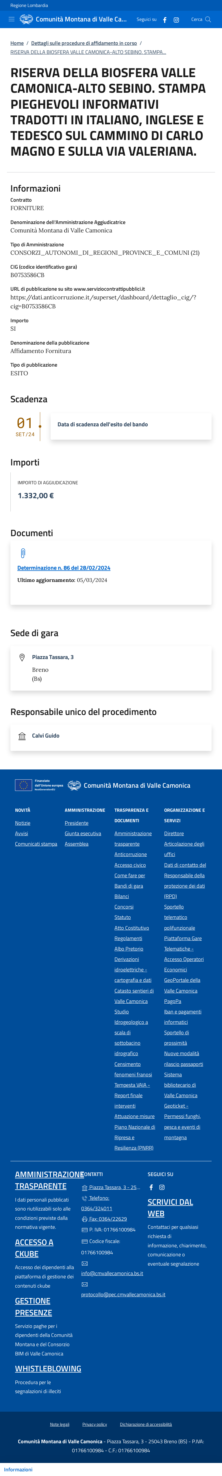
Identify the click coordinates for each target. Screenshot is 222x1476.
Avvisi (21, 833)
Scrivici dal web (170, 1207)
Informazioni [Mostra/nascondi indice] (18, 1469)
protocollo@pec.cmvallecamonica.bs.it (110, 1289)
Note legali (59, 1424)
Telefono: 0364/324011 (96, 1203)
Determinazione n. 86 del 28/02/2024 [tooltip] (63, 567)
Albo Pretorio (135, 948)
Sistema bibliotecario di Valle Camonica (185, 1085)
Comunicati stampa (36, 844)
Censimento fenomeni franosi (133, 1069)
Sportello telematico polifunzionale (179, 917)
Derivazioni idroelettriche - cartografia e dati (132, 969)
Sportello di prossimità (176, 1038)
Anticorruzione (130, 854)
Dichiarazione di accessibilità (146, 1424)
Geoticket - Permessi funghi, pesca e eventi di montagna (185, 1121)
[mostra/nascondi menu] (11, 19)
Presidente (76, 823)
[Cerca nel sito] (208, 19)
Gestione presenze (33, 1306)
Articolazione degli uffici (184, 849)
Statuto (122, 917)
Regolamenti (128, 938)
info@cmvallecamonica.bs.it (110, 1268)
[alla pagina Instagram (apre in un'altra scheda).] (174, 19)
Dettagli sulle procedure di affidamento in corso (84, 43)
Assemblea (76, 844)
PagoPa (185, 1000)
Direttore (174, 833)
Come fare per (129, 875)
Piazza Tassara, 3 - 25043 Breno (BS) (110, 1186)
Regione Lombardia (29, 5)
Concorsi (124, 907)
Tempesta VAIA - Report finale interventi (132, 1095)
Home (17, 43)
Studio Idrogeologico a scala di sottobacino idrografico (131, 1033)
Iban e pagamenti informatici (182, 1017)
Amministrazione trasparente (133, 838)
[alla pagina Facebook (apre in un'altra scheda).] (162, 19)
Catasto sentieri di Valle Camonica (134, 996)
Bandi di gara (128, 886)
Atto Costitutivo (135, 927)
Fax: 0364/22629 (104, 1219)
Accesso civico (130, 865)
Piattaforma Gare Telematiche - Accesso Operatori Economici (185, 953)
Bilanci (121, 896)
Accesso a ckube (34, 1248)
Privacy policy (94, 1424)
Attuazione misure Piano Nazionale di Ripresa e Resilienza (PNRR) (134, 1131)
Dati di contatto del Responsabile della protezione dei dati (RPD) (185, 880)
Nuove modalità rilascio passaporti (183, 1058)
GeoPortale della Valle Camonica (185, 985)
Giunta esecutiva (83, 833)
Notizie (22, 823)
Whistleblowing (48, 1368)
